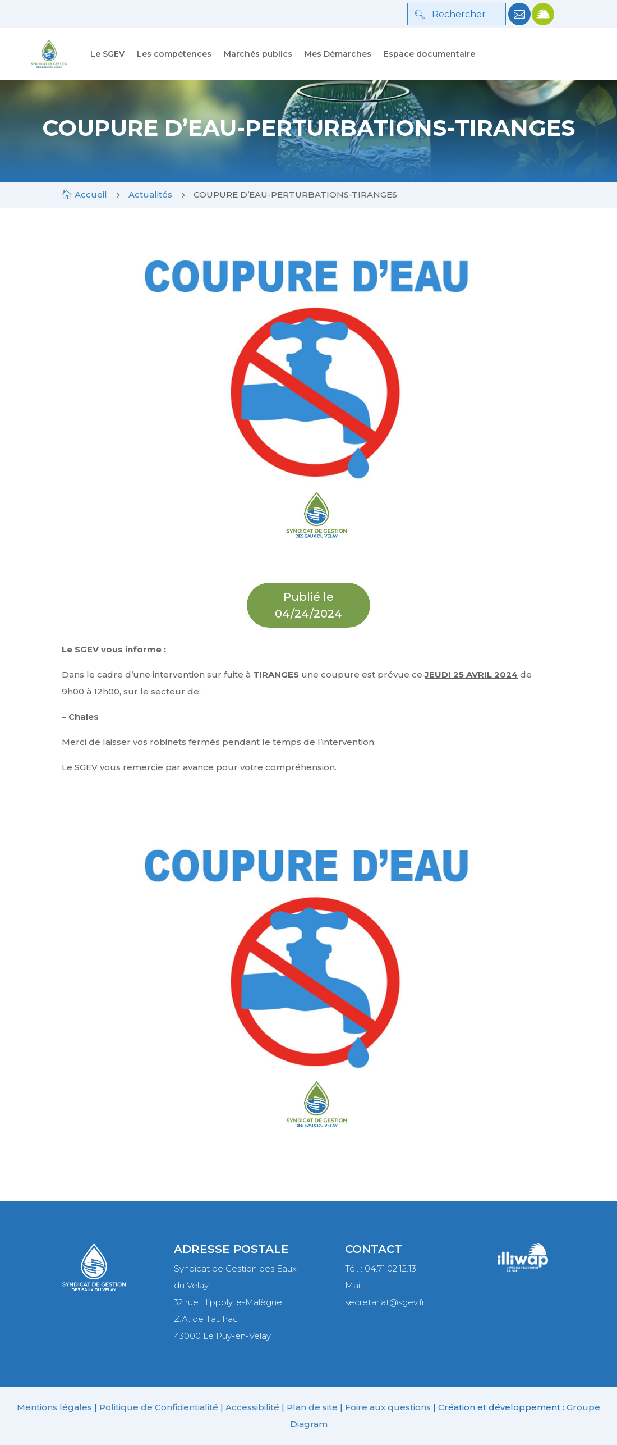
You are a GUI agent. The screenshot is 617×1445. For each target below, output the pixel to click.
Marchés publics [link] (258, 54)
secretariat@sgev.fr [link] (385, 1302)
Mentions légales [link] (54, 1407)
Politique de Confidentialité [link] (158, 1407)
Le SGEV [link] (107, 54)
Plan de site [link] (312, 1407)
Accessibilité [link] (252, 1407)
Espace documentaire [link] (429, 54)
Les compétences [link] (174, 54)
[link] (519, 22)
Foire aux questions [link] (388, 1407)
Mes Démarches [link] (338, 54)
